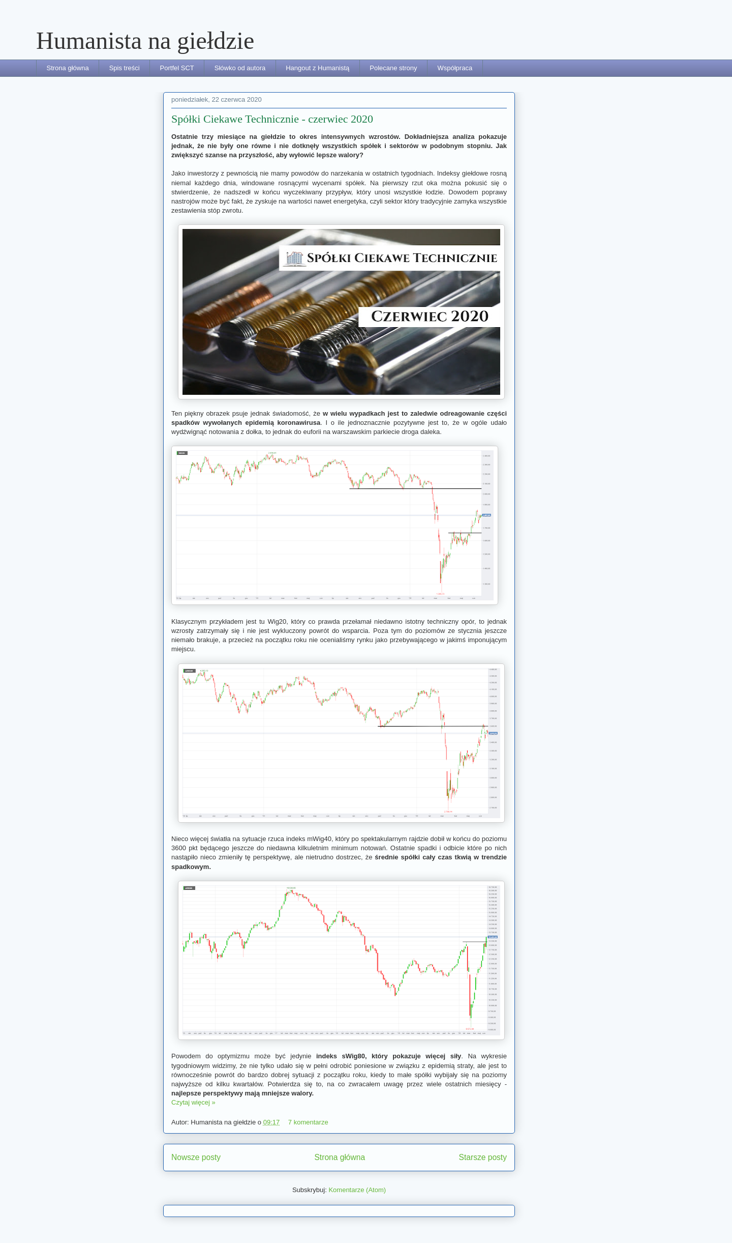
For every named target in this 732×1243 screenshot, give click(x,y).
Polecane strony (393, 68)
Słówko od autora (240, 68)
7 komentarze (308, 1122)
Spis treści (124, 68)
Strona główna (68, 68)
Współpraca (454, 68)
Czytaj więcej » (193, 1102)
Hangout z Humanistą (317, 68)
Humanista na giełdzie (145, 40)
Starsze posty (483, 1157)
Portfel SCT (177, 68)
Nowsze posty (196, 1157)
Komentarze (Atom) (357, 1190)
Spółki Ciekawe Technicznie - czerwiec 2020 (272, 118)
